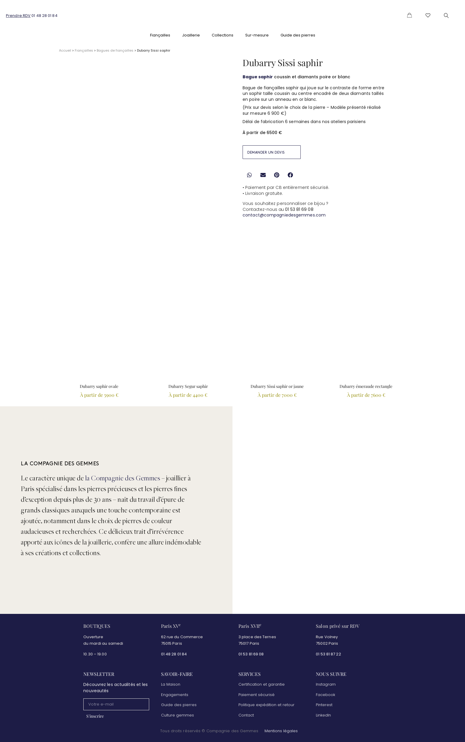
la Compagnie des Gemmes (122, 476)
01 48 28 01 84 (44, 15)
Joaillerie (191, 35)
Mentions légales (281, 729)
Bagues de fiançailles (115, 50)
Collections (222, 35)
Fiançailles (160, 35)
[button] (249, 175)
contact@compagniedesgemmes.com (284, 215)
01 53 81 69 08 (251, 652)
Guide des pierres (298, 35)
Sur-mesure (257, 35)
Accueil (65, 50)
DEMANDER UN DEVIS (266, 152)
